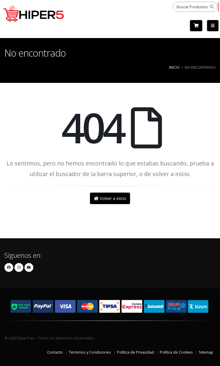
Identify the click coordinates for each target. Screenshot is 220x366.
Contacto (55, 352)
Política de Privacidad (135, 352)
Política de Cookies (176, 352)
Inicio (174, 67)
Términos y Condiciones (90, 352)
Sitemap (206, 352)
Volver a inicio (110, 198)
